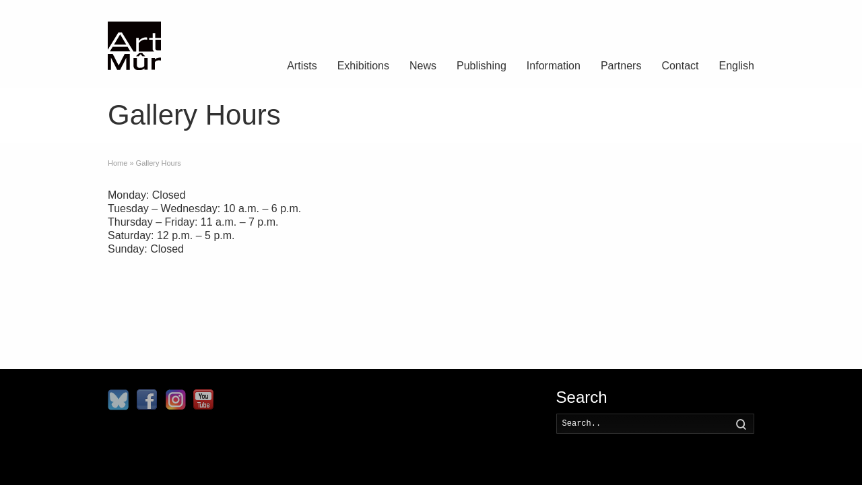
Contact (679, 65)
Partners (621, 65)
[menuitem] (736, 67)
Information (554, 65)
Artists (302, 65)
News (422, 65)
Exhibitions (363, 65)
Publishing (481, 65)
